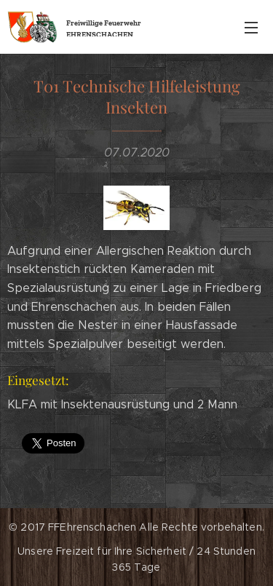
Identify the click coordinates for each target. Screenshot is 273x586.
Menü (251, 27)
